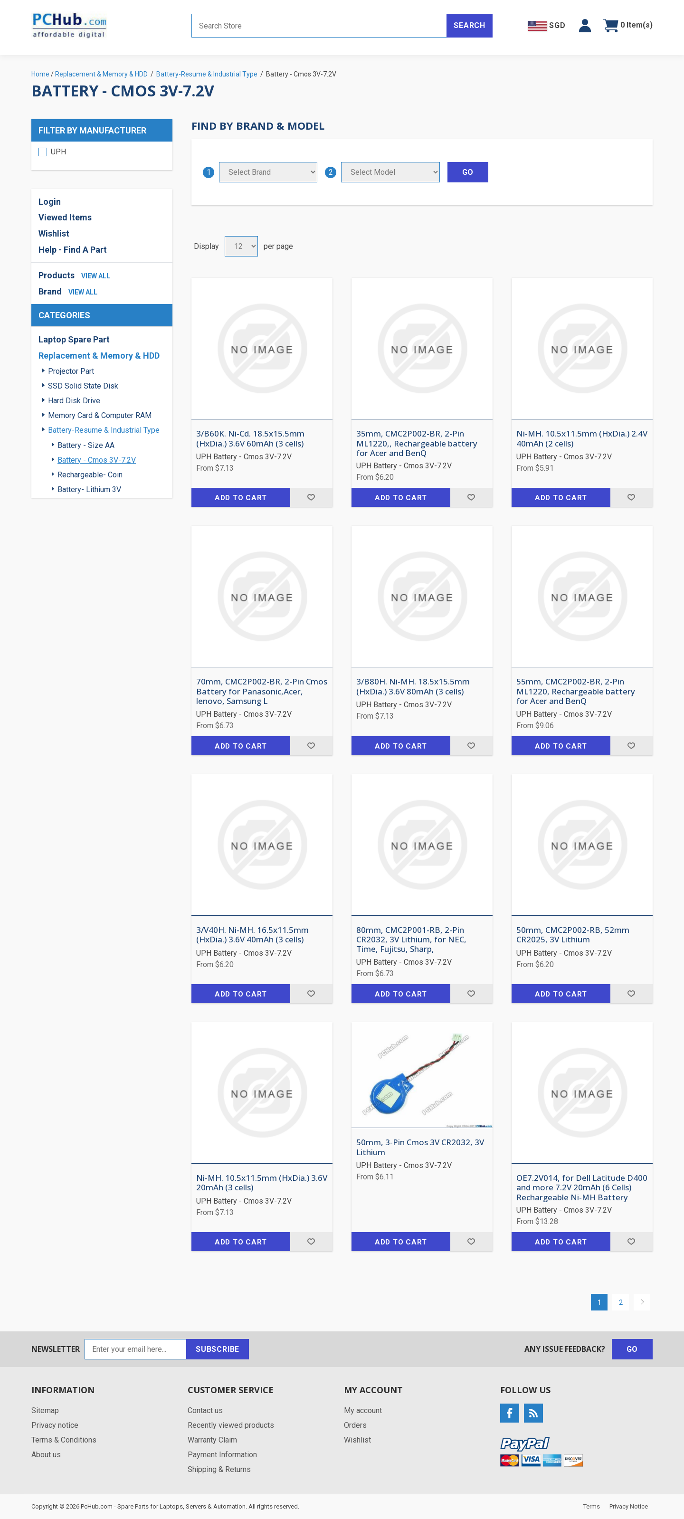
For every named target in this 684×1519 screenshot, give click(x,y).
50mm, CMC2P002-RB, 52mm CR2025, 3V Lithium (572, 935)
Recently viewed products (231, 1425)
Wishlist (53, 233)
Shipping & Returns (219, 1469)
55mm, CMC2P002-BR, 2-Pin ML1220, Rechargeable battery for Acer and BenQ (575, 691)
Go (632, 1349)
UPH (58, 151)
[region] (101, 156)
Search (469, 25)
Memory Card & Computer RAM (100, 415)
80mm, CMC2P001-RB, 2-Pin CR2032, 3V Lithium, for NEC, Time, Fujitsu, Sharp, (411, 939)
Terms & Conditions (63, 1439)
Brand (50, 291)
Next (642, 1302)
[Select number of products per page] (241, 246)
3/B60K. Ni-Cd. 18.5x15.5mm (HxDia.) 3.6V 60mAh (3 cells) (250, 438)
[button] (585, 25)
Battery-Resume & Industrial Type (104, 430)
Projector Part (71, 371)
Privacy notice (54, 1425)
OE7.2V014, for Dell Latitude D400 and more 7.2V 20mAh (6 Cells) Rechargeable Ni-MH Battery (581, 1187)
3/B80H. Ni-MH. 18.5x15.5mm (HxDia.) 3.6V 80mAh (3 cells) (413, 686)
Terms (591, 1506)
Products (56, 275)
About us (46, 1454)
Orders (355, 1425)
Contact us (205, 1410)
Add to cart (241, 498)
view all (95, 276)
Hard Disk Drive (74, 400)
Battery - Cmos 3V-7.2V (96, 460)
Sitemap (45, 1410)
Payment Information (222, 1454)
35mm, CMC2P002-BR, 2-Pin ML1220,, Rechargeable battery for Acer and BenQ (416, 443)
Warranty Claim (212, 1439)
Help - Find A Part (72, 250)
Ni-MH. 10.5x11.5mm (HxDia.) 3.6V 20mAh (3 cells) (261, 1183)
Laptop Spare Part (74, 339)
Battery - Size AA (85, 445)
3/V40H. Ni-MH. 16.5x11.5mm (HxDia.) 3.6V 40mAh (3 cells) (252, 935)
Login (49, 202)
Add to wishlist (311, 497)
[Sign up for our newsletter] (136, 1349)
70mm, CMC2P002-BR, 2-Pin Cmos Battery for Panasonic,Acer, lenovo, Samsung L (261, 691)
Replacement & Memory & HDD (99, 356)
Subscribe (217, 1349)
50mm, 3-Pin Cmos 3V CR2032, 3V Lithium (420, 1147)
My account (363, 1410)
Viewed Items (65, 217)
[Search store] (319, 26)
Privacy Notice (628, 1506)
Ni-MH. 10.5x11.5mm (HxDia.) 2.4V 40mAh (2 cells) (581, 438)
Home (40, 74)
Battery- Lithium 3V (89, 489)
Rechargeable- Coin (90, 474)
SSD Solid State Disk (83, 385)
